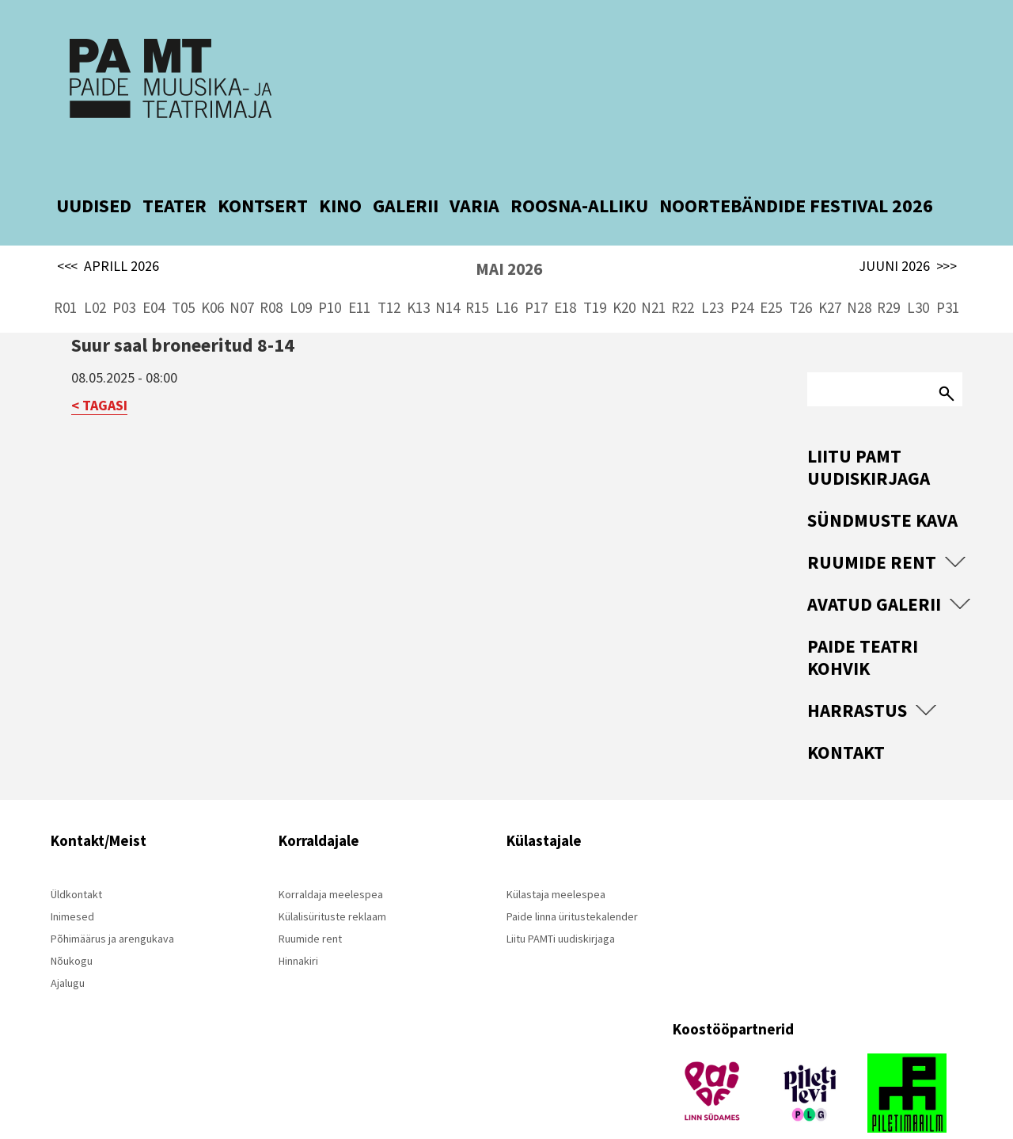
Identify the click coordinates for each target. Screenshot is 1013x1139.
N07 (242, 269)
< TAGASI (99, 367)
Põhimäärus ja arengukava (112, 900)
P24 (741, 269)
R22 (682, 269)
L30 (918, 269)
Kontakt (846, 714)
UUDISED (93, 167)
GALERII (405, 167)
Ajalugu (68, 945)
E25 (771, 269)
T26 (800, 269)
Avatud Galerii (874, 565)
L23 (712, 269)
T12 (389, 269)
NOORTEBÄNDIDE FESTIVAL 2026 (796, 167)
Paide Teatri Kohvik (862, 619)
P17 (536, 269)
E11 (359, 269)
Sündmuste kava (882, 481)
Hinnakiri (298, 923)
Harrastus (857, 672)
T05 (183, 269)
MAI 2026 (509, 231)
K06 (212, 269)
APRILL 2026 (108, 228)
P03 (123, 269)
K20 (624, 269)
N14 (447, 269)
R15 (476, 269)
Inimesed (72, 878)
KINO (340, 167)
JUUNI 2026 (908, 228)
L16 (506, 269)
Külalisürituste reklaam (332, 878)
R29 (888, 269)
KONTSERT (263, 167)
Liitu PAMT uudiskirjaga (868, 428)
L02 (95, 269)
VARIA (474, 167)
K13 (418, 269)
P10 (329, 269)
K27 (829, 269)
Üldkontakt (76, 856)
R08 (271, 269)
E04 (153, 269)
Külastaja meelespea (555, 856)
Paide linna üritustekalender (572, 878)
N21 (653, 269)
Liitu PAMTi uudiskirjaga (560, 900)
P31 (947, 269)
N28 (859, 269)
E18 (565, 269)
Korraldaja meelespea (331, 856)
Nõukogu (72, 923)
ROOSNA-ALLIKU (579, 167)
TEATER (174, 167)
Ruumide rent (871, 523)
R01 (65, 269)
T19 (594, 269)
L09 (301, 269)
